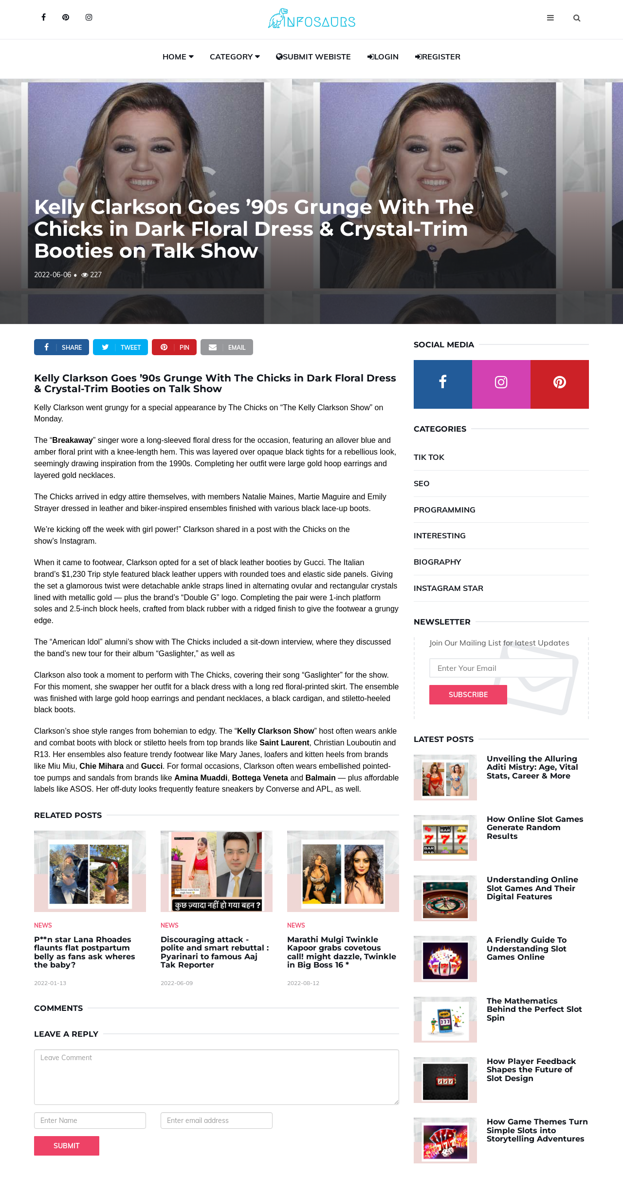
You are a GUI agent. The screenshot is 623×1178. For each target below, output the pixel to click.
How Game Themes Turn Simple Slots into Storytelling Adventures (537, 1130)
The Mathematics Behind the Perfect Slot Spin (534, 1009)
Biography (437, 562)
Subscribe (468, 694)
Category (231, 56)
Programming (445, 509)
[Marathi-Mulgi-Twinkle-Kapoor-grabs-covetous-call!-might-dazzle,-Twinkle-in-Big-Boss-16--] (343, 871)
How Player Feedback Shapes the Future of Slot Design (531, 1070)
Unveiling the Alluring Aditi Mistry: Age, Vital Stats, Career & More (532, 767)
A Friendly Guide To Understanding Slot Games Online (527, 948)
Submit (67, 1145)
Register (437, 56)
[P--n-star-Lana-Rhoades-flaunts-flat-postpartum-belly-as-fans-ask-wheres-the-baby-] (90, 871)
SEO (422, 483)
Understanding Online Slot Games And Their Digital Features (532, 888)
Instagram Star (448, 588)
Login (383, 56)
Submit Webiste (313, 56)
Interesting (440, 535)
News (43, 925)
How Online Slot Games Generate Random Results (535, 828)
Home (174, 56)
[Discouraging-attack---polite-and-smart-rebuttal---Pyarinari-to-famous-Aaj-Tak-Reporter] (217, 871)
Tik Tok (429, 457)
